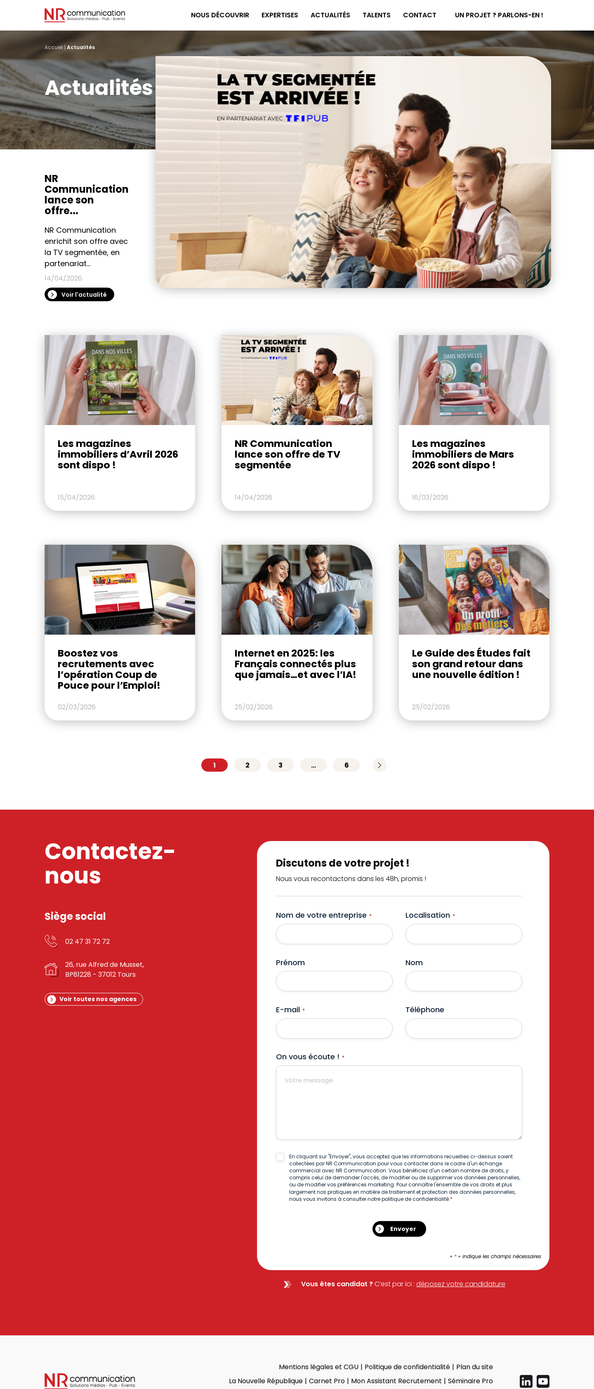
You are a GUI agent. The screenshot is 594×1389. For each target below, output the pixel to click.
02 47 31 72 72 (87, 941)
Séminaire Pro (470, 1381)
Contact (419, 15)
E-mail (290, 1009)
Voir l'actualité (84, 295)
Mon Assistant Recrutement (396, 1381)
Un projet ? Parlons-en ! (499, 15)
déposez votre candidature (460, 1284)
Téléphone (424, 1009)
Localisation (430, 915)
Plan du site (474, 1367)
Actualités (330, 15)
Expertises (280, 15)
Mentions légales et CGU (318, 1367)
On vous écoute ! (310, 1056)
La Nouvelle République (266, 1381)
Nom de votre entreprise (324, 915)
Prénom (290, 962)
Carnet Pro (327, 1381)
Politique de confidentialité (407, 1367)
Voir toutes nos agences (98, 999)
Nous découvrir (220, 15)
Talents (377, 15)
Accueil (54, 47)
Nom (414, 962)
